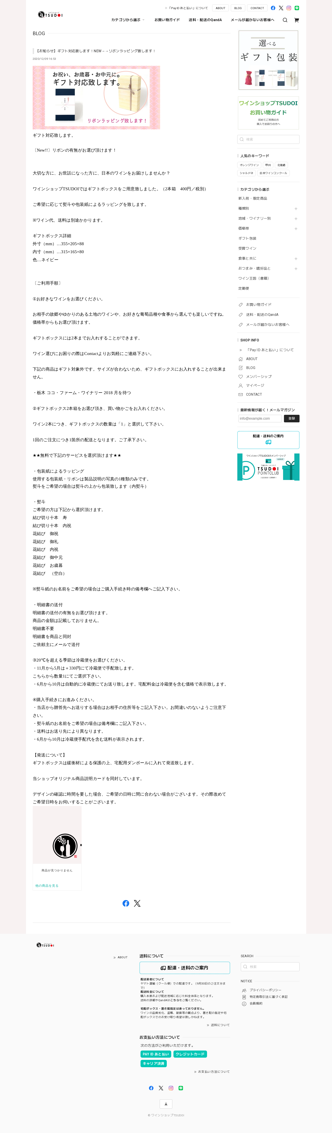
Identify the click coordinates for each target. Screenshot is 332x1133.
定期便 (243, 289)
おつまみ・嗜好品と (254, 269)
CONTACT (257, 8)
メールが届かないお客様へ (252, 20)
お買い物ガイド (167, 20)
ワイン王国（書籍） (254, 279)
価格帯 (243, 229)
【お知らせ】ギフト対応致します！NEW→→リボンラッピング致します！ (96, 51)
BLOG (238, 8)
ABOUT (220, 8)
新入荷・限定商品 (253, 199)
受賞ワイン (247, 249)
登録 (291, 418)
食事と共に (247, 259)
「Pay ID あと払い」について (188, 8)
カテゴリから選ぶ (128, 20)
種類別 (243, 209)
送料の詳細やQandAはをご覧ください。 (172, 1000)
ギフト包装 (247, 239)
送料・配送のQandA (205, 20)
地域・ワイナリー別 (254, 219)
